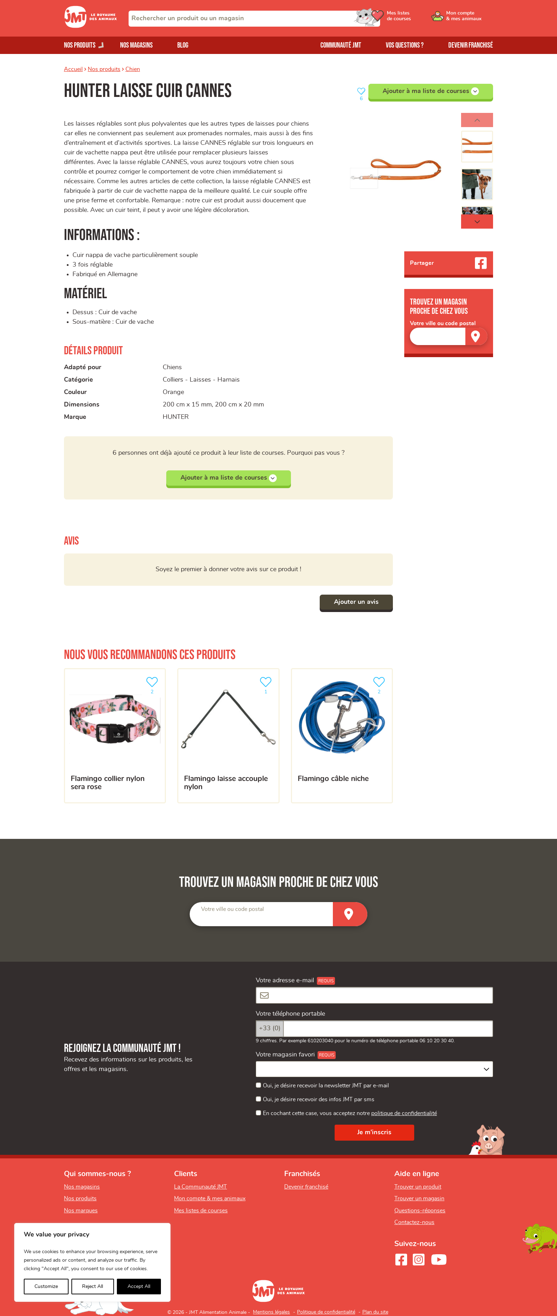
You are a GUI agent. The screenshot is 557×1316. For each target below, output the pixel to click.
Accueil (73, 69)
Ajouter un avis (356, 602)
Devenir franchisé (470, 45)
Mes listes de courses (201, 1210)
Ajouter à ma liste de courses (431, 91)
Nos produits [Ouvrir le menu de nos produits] (80, 45)
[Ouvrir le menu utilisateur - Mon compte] (469, 18)
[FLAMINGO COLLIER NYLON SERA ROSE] (115, 736)
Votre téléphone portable (290, 1014)
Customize (46, 1286)
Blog (182, 45)
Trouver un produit (417, 1187)
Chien (132, 69)
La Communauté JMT (200, 1187)
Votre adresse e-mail (285, 980)
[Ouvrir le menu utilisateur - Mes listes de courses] (415, 18)
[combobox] (254, 19)
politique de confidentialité (404, 1113)
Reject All (92, 1286)
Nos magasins (136, 45)
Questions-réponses (419, 1210)
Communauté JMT (340, 45)
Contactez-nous (414, 1222)
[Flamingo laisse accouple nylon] (228, 736)
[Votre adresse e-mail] (374, 995)
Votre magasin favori (285, 1055)
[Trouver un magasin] (476, 336)
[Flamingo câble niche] (342, 736)
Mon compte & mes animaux (209, 1198)
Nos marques (81, 1210)
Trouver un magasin (419, 1198)
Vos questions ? (405, 45)
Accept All (139, 1286)
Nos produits (104, 69)
